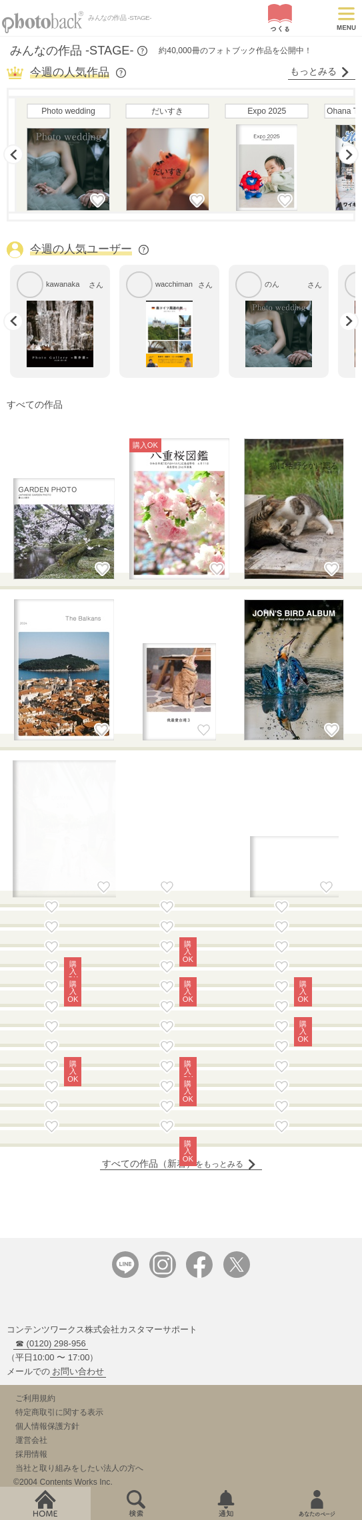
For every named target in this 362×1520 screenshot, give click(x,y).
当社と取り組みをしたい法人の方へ (79, 1331)
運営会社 (31, 1303)
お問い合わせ (78, 1234)
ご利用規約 (35, 1261)
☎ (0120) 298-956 (50, 1206)
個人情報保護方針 (47, 1289)
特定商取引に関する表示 (59, 1275)
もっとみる (320, 71)
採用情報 (31, 1317)
